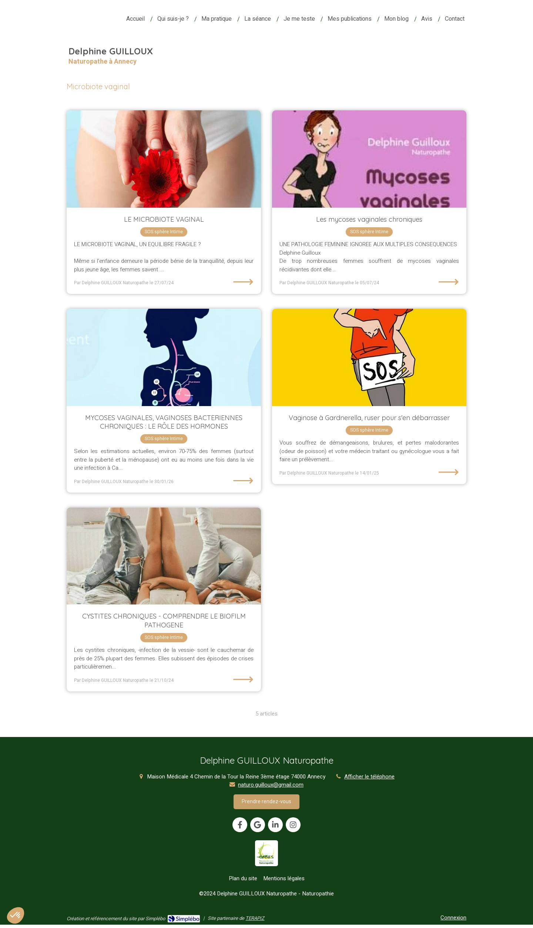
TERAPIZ (254, 918)
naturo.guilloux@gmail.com (271, 785)
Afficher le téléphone (369, 777)
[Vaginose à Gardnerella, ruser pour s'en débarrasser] (369, 357)
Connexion (453, 918)
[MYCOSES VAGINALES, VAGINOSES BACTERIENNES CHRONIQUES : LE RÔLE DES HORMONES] (164, 357)
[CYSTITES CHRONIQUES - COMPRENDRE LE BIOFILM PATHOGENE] (164, 556)
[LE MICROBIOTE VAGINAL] (164, 159)
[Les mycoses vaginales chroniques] (369, 159)
